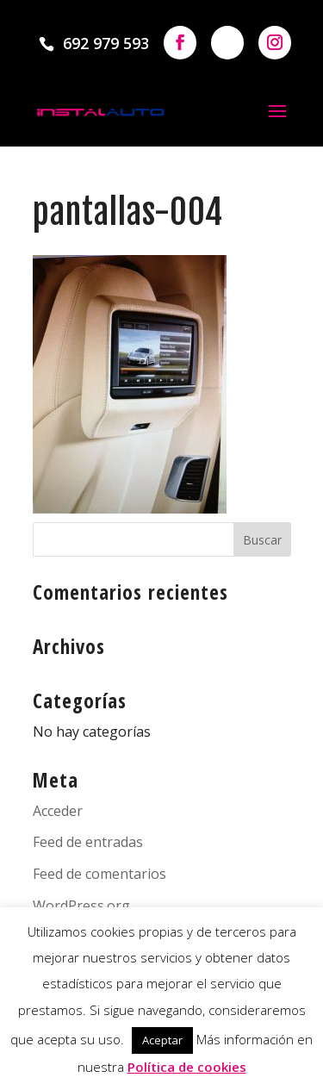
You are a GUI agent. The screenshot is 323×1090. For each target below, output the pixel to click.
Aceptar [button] (162, 1040)
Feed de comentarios (99, 873)
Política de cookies (186, 1066)
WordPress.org (81, 905)
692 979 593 (106, 43)
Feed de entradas (88, 841)
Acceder (58, 810)
